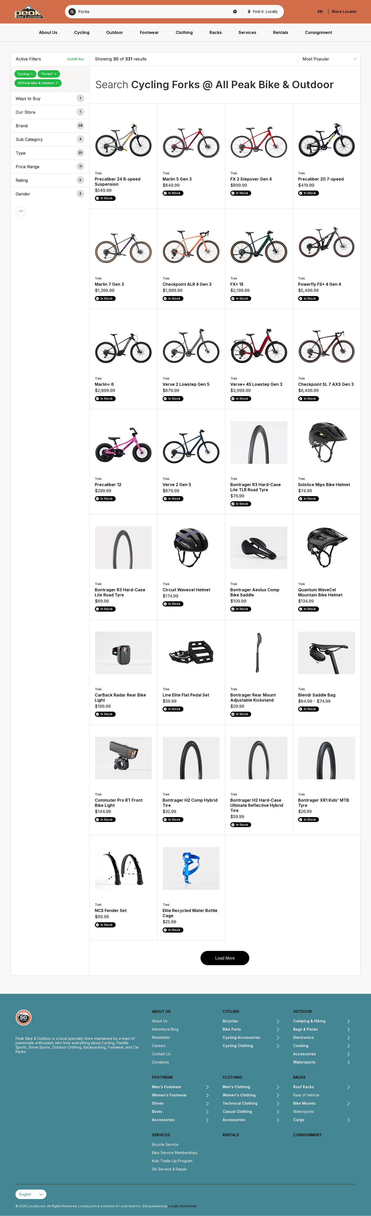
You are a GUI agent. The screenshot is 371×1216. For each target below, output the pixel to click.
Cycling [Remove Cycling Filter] (25, 74)
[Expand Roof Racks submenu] (332, 1087)
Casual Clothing (237, 1111)
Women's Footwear (169, 1095)
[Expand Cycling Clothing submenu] (266, 1046)
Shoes (158, 1103)
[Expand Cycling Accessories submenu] (270, 1038)
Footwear (162, 1077)
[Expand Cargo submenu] (327, 1120)
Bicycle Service (165, 1144)
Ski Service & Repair (169, 1169)
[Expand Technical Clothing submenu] (268, 1104)
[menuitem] (48, 32)
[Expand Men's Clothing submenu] (265, 1087)
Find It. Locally (262, 11)
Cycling (231, 1011)
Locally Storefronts (182, 1206)
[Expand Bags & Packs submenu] (334, 1029)
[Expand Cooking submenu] (329, 1046)
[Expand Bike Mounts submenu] (333, 1104)
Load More (225, 958)
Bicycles (230, 1021)
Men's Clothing (236, 1087)
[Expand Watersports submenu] (333, 1062)
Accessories (304, 1054)
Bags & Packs (305, 1029)
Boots (157, 1111)
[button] (50, 98)
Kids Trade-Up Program (172, 1161)
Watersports (304, 1062)
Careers (159, 1045)
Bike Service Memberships (175, 1152)
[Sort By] (329, 58)
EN (320, 11)
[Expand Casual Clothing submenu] (266, 1112)
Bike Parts (232, 1029)
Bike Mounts (304, 1103)
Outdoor (302, 1011)
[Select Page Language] (30, 1194)
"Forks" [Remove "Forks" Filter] (49, 74)
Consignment (307, 1135)
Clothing (232, 1077)
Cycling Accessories (241, 1037)
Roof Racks (303, 1087)
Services (161, 1135)
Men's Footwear (166, 1087)
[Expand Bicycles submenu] (259, 1021)
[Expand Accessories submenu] (333, 1054)
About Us (161, 1011)
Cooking (300, 1045)
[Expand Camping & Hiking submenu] (337, 1021)
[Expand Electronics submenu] (332, 1038)
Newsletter (161, 1037)
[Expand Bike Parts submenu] (260, 1029)
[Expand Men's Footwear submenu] (195, 1087)
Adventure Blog (165, 1029)
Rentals (231, 1135)
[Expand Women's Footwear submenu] (198, 1095)
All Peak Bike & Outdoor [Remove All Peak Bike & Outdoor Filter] (38, 83)
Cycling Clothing (238, 1045)
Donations (160, 1062)
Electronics (303, 1037)
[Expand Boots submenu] (185, 1112)
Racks (299, 1077)
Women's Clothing (239, 1095)
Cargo (299, 1119)
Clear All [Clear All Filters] (75, 59)
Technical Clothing (240, 1103)
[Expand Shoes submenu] (186, 1104)
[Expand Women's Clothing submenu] (268, 1095)
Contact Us (161, 1054)
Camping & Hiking (309, 1021)
